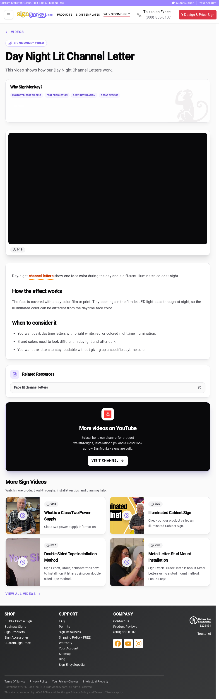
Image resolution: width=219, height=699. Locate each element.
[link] (107, 101)
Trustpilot (18, 106)
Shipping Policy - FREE (75, 637)
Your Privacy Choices (65, 681)
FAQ (62, 621)
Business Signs (15, 626)
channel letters (41, 276)
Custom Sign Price (18, 643)
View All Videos (23, 594)
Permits (64, 626)
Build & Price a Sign (18, 621)
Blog (62, 659)
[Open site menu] (8, 14)
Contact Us (121, 621)
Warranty (65, 643)
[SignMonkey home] (35, 15)
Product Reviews (125, 626)
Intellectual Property (95, 681)
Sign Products (15, 632)
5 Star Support (183, 3)
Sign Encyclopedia (72, 664)
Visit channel (107, 461)
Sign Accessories (17, 637)
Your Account (207, 3)
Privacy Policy (38, 681)
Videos (14, 32)
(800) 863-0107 (124, 632)
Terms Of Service (15, 681)
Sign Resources (70, 632)
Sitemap (65, 654)
